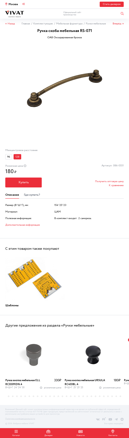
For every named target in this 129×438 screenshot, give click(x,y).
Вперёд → (118, 23)
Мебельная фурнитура (69, 24)
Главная (26, 24)
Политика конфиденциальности (20, 418)
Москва (13, 4)
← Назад (10, 23)
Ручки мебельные (96, 24)
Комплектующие (43, 24)
